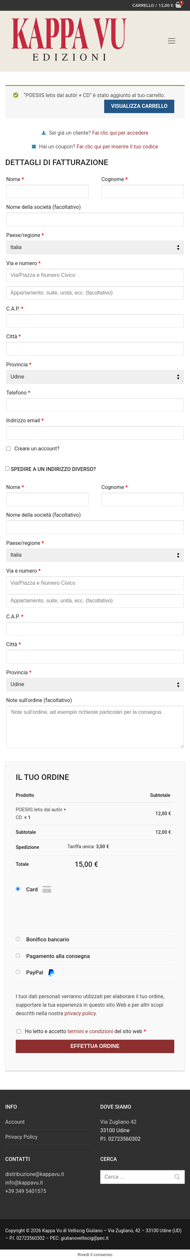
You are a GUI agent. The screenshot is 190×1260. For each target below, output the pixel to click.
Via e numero (23, 263)
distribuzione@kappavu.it (34, 1174)
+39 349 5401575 (25, 1191)
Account (15, 1122)
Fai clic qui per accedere (120, 133)
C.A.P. (14, 309)
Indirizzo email (25, 420)
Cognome (114, 179)
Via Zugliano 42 (118, 1122)
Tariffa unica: (88, 846)
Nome (15, 179)
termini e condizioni (90, 1031)
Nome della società (43, 207)
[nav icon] (171, 41)
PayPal (40, 973)
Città (13, 336)
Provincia (18, 364)
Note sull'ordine (39, 700)
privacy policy (80, 1013)
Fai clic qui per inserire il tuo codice (117, 146)
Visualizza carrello (139, 106)
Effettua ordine (95, 1046)
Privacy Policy (21, 1137)
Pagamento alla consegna (58, 956)
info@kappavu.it (24, 1183)
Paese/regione (25, 235)
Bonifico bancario (47, 939)
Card (39, 889)
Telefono (18, 393)
